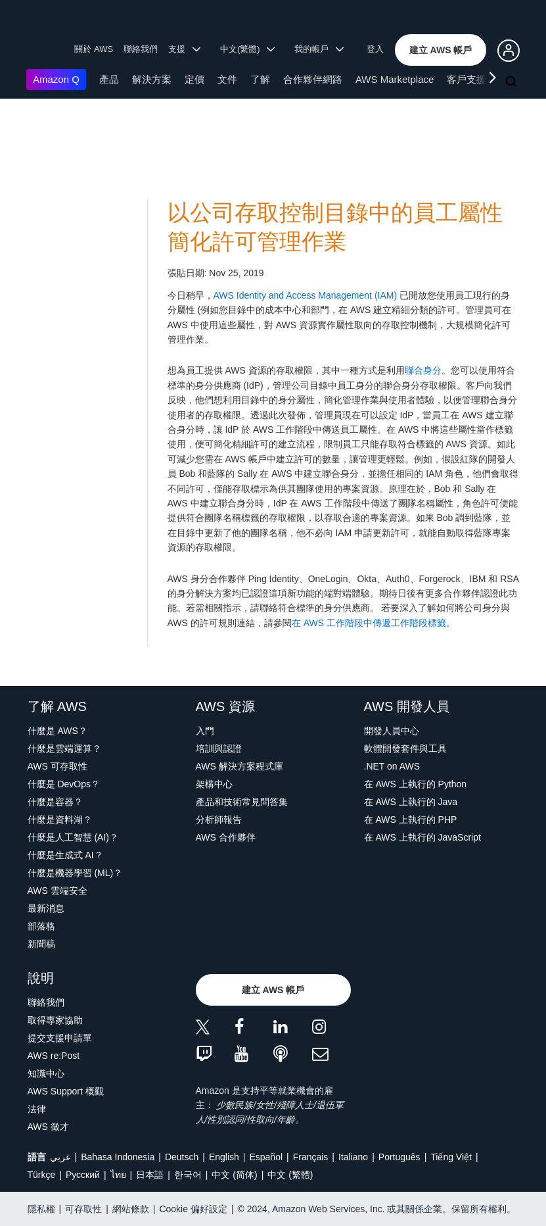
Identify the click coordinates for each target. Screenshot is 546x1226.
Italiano (353, 1157)
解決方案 (151, 79)
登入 (375, 49)
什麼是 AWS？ (57, 730)
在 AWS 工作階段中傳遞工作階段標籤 (369, 623)
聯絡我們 (141, 49)
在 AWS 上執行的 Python (415, 784)
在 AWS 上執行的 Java (411, 802)
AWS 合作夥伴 (226, 837)
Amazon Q (56, 79)
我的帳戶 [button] (319, 49)
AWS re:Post (54, 1055)
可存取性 (83, 1209)
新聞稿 (41, 944)
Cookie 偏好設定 (193, 1209)
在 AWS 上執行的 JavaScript (422, 837)
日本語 (150, 1174)
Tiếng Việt (451, 1157)
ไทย (118, 1174)
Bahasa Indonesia (117, 1157)
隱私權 (41, 1209)
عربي (60, 1157)
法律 (37, 1109)
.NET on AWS (392, 766)
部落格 (41, 926)
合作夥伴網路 (312, 79)
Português (399, 1157)
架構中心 (214, 784)
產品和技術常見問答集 (242, 802)
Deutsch (181, 1157)
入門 (205, 730)
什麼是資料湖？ (60, 819)
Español (266, 1157)
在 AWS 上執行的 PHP (410, 819)
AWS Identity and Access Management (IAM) (306, 295)
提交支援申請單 (60, 1038)
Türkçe (42, 1174)
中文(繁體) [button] (247, 49)
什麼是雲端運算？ (64, 748)
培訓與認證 (219, 748)
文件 (227, 79)
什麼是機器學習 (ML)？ (75, 873)
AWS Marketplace (394, 79)
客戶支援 (466, 79)
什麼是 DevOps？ (64, 784)
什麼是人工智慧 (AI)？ (73, 837)
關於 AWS (93, 49)
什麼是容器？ (55, 802)
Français (311, 1157)
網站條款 (130, 1209)
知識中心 (46, 1073)
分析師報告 (219, 819)
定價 (194, 79)
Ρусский (83, 1174)
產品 (109, 79)
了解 (260, 79)
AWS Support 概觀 (66, 1091)
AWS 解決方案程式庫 (239, 766)
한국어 (188, 1174)
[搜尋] (512, 82)
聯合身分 (423, 370)
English (224, 1157)
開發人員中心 (391, 730)
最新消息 (46, 908)
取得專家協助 (55, 1020)
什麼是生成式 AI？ (65, 855)
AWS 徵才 (48, 1126)
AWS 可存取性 (57, 766)
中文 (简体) (234, 1174)
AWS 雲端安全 (57, 890)
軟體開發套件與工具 (405, 748)
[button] (441, 50)
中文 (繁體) (290, 1174)
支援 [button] (184, 49)
